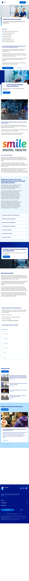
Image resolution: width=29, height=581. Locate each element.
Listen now (6, 92)
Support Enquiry (5, 329)
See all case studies (5, 409)
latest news (8, 318)
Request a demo (6, 256)
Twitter (14, 317)
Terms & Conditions (14, 513)
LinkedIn (17, 317)
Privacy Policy (9, 513)
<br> (15, 466)
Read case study (5, 440)
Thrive (21, 513)
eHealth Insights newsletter (13, 320)
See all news (5, 371)
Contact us (22, 2)
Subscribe (7, 495)
